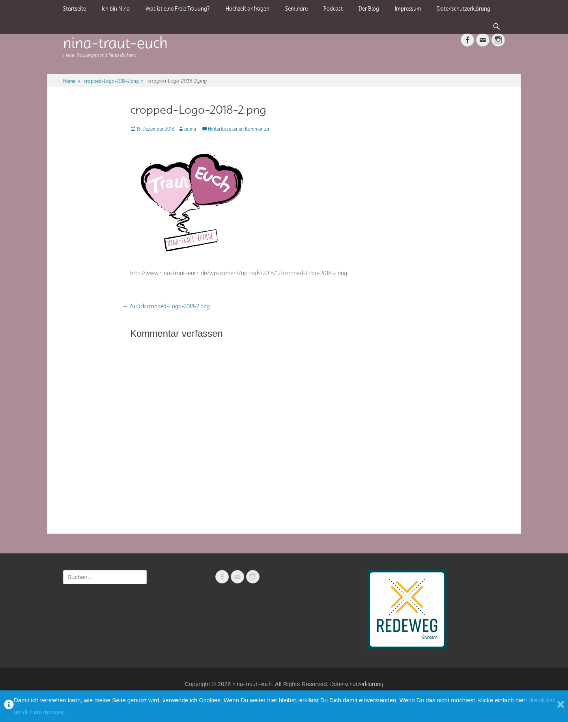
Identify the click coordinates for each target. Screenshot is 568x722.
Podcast (333, 8)
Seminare (296, 8)
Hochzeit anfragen (247, 8)
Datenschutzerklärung (463, 8)
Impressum (408, 8)
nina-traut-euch (115, 42)
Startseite (74, 8)
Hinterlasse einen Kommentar (239, 129)
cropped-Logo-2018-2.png (114, 81)
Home (71, 81)
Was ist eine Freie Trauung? (178, 8)
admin (191, 129)
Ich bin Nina (116, 8)
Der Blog (369, 8)
